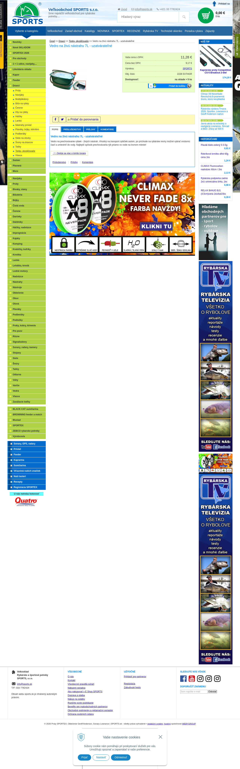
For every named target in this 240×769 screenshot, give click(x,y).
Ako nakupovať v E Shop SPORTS (85, 691)
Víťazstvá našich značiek (27, 471)
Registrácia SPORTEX (25, 487)
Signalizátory (20, 342)
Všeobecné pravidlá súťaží (81, 684)
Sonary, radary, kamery (25, 347)
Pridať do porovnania (84, 119)
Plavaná (17, 165)
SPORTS (187, 68)
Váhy (15, 380)
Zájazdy (209, 30)
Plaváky (17, 309)
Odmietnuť (121, 757)
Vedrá (16, 391)
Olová (16, 303)
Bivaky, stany (20, 189)
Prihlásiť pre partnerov (135, 676)
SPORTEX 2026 (21, 53)
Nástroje (17, 287)
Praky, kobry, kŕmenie (24, 325)
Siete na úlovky (23, 138)
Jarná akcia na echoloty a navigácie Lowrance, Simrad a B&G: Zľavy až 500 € (215, 126)
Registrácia (129, 683)
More (15, 171)
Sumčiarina (20, 465)
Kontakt (71, 680)
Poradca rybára (194, 30)
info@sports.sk (143, 9)
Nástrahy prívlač (23, 125)
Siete (15, 358)
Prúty (18, 90)
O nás (71, 676)
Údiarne (17, 374)
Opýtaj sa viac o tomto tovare (69, 153)
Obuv (16, 298)
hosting (167, 724)
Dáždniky (18, 222)
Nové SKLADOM (21, 47)
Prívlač (17, 449)
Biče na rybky (22, 103)
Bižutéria (17, 194)
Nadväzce (18, 276)
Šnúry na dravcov (24, 142)
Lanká (18, 120)
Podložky (18, 320)
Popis (55, 129)
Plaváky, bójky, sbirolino (27, 129)
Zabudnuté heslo (132, 687)
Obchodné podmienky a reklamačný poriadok (90, 710)
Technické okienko (171, 30)
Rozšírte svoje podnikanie (80, 703)
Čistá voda (18, 205)
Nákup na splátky (76, 699)
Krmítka (17, 254)
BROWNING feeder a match (27, 414)
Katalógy (90, 30)
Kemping (17, 243)
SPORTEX (18, 425)
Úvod (124, 9)
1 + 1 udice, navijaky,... (25, 64)
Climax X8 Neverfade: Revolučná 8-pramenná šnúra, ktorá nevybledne (213, 96)
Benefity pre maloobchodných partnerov (87, 706)
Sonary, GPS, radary (24, 443)
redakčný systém (155, 724)
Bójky (16, 200)
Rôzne (16, 336)
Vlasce (18, 155)
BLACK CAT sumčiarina (25, 409)
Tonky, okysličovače (25, 151)
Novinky (17, 42)
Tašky (18, 146)
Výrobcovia (19, 436)
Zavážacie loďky (21, 401)
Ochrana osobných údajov (81, 714)
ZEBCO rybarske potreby (26, 431)
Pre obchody (19, 58)
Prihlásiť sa (224, 3)
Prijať (84, 757)
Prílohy (90, 129)
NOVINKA (103, 30)
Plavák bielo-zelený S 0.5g (214, 145)
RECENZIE (133, 30)
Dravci (16, 85)
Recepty (18, 481)
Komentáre (107, 129)
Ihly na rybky (21, 112)
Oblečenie (18, 293)
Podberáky (20, 133)
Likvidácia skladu (22, 69)
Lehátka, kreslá (21, 265)
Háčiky (18, 116)
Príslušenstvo (72, 129)
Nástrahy (17, 282)
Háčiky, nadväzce (22, 227)
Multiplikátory (21, 99)
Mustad (17, 420)
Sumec (16, 160)
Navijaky (19, 95)
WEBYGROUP (189, 724)
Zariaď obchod (73, 30)
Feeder (16, 80)
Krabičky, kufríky (22, 249)
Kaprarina (19, 460)
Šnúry (16, 363)
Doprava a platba (76, 695)
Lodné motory (20, 271)
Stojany (17, 352)
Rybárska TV (150, 30)
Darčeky (17, 216)
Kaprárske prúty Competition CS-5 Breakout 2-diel (215, 71)
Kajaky (16, 238)
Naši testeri (20, 476)
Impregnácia (19, 233)
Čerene (19, 108)
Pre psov (17, 331)
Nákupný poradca (76, 688)
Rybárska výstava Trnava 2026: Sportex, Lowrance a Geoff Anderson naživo (214, 111)
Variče (16, 385)
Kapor (16, 74)
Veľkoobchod (54, 30)
